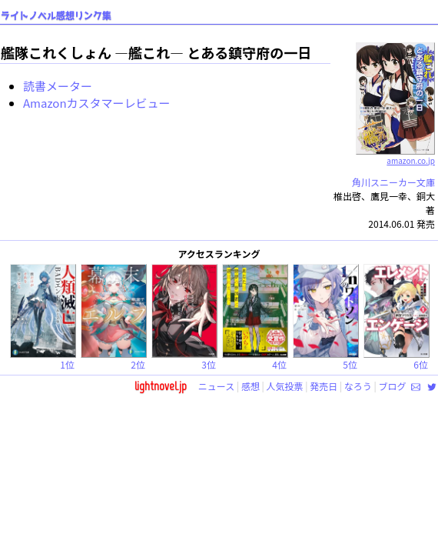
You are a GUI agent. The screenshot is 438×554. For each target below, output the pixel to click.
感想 (250, 385)
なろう (358, 385)
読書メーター (57, 86)
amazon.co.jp (395, 154)
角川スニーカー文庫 (393, 182)
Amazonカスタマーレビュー (97, 103)
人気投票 (285, 385)
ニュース (216, 385)
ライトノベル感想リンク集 (56, 15)
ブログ (392, 385)
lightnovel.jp (160, 386)
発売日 (323, 385)
